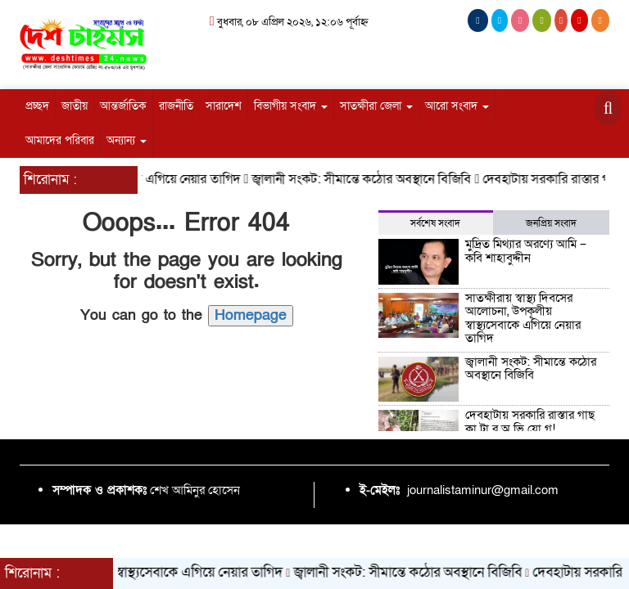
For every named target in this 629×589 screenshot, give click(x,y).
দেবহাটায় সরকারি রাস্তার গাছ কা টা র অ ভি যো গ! (530, 422)
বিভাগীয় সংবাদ (291, 106)
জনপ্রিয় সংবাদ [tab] (551, 223)
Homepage (251, 315)
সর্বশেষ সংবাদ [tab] (435, 223)
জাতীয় (74, 106)
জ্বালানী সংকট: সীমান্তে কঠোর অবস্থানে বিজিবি (367, 179)
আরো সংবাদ (457, 106)
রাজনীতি (176, 106)
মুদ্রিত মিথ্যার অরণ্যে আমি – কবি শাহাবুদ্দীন (525, 251)
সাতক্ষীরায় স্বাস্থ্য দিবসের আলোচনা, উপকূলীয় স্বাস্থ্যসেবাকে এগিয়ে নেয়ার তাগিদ (523, 318)
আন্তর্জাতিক (123, 106)
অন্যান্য (126, 140)
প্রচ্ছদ (37, 106)
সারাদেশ (224, 106)
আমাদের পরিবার (59, 140)
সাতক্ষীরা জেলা (376, 106)
